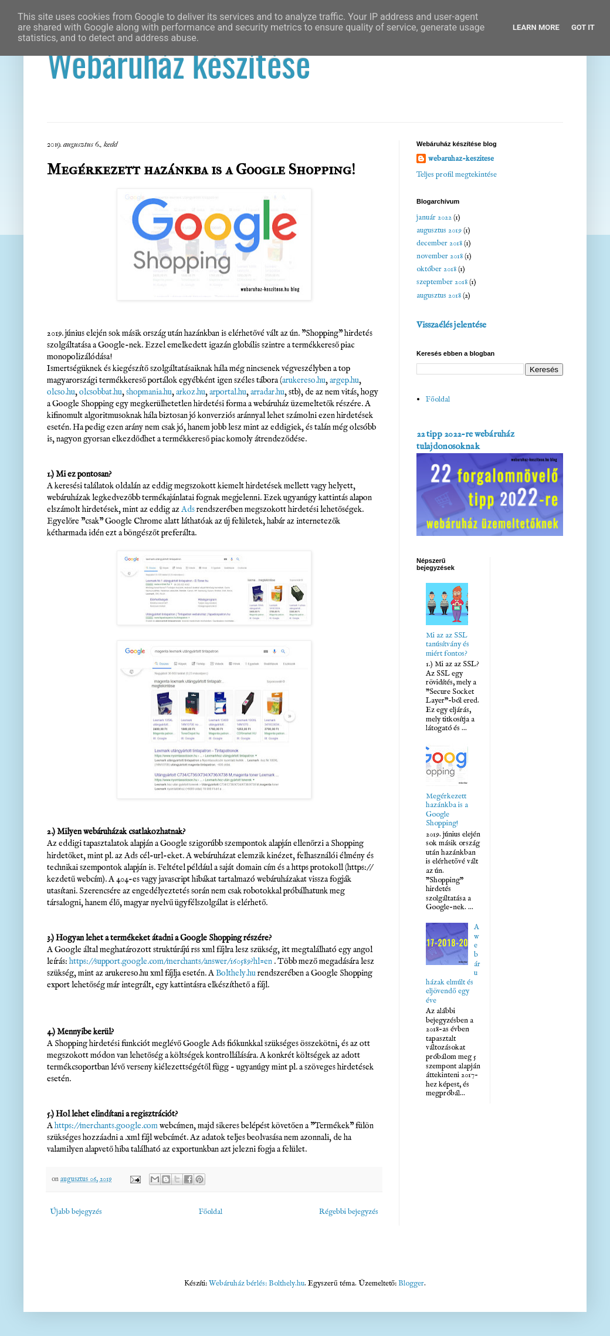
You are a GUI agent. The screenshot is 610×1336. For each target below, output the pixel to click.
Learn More (536, 27)
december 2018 (439, 243)
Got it (583, 27)
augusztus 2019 (439, 230)
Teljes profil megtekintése (456, 175)
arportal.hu (227, 392)
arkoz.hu (190, 392)
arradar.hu (267, 392)
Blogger (411, 1283)
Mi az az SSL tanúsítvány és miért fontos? (447, 644)
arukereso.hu (304, 380)
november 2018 (439, 256)
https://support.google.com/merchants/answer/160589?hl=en (170, 961)
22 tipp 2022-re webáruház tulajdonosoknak (465, 441)
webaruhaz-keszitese (461, 159)
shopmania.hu (149, 392)
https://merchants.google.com (106, 1126)
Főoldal (211, 1212)
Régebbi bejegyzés (348, 1212)
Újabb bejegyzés (76, 1212)
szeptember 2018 (441, 282)
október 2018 (436, 269)
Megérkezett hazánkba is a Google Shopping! (447, 810)
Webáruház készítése (179, 62)
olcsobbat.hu (100, 392)
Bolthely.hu (236, 973)
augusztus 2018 (438, 296)
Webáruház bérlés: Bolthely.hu (256, 1283)
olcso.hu (61, 392)
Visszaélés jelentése (451, 325)
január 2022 (434, 217)
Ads (188, 509)
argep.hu (344, 380)
